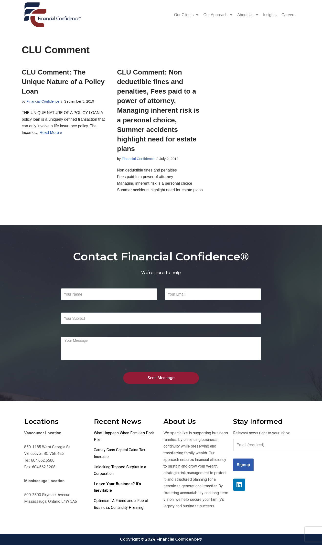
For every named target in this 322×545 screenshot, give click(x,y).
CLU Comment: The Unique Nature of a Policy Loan (63, 81)
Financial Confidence (42, 101)
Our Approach (217, 15)
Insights (270, 15)
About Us (247, 15)
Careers (288, 15)
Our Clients (186, 15)
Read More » (51, 132)
